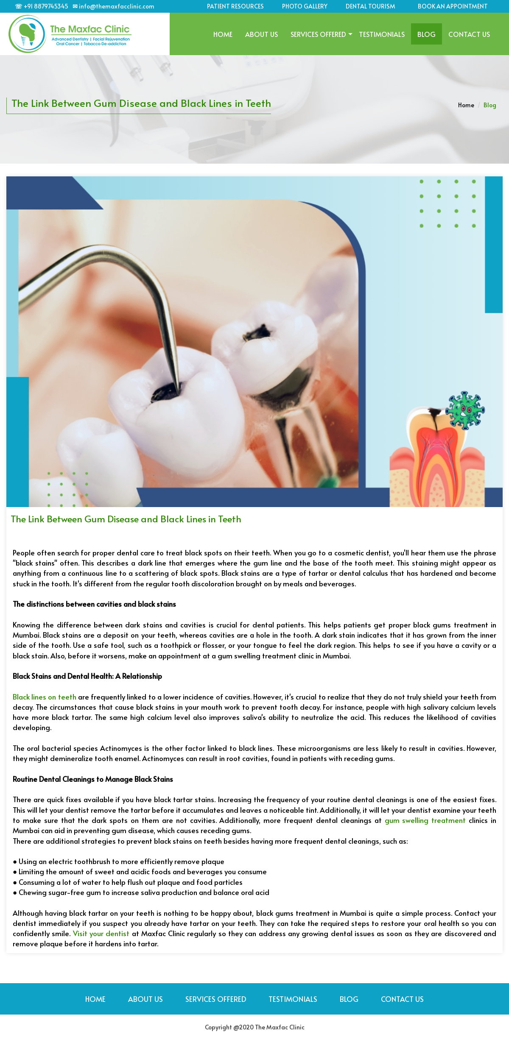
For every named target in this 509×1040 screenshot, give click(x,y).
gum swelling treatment (425, 820)
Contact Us (469, 34)
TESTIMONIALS (382, 34)
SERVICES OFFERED (318, 34)
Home (222, 34)
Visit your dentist (101, 933)
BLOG (426, 34)
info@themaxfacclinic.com (116, 6)
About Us (261, 34)
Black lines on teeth (44, 696)
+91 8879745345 (46, 6)
